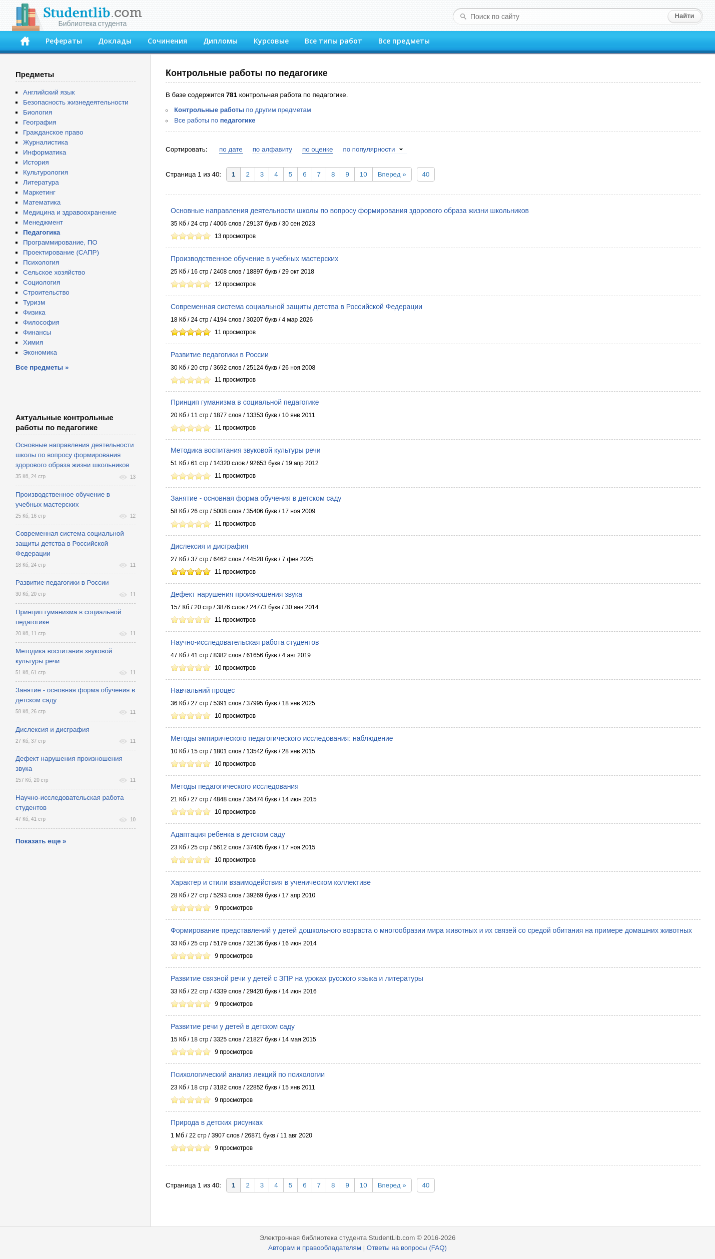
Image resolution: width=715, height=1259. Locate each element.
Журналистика (45, 142)
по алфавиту (272, 149)
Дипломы (220, 41)
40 (426, 174)
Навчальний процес (203, 690)
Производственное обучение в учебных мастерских (254, 259)
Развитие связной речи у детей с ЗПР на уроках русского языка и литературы (297, 978)
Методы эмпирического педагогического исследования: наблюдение (282, 738)
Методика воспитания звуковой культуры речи (246, 450)
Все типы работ (333, 41)
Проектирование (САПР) (61, 252)
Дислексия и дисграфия (209, 546)
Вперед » (392, 174)
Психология (41, 262)
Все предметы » (42, 367)
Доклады (115, 41)
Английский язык (49, 92)
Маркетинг (39, 192)
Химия (33, 342)
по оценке (317, 149)
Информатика (44, 152)
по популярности (369, 149)
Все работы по (215, 120)
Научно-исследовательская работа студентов (245, 642)
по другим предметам (242, 110)
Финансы (37, 332)
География (39, 122)
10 (363, 174)
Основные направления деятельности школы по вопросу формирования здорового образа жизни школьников (350, 211)
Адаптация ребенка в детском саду (228, 834)
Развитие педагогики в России (220, 355)
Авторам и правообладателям (314, 1247)
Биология (37, 112)
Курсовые (271, 41)
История (36, 162)
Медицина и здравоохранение (70, 212)
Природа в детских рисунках (217, 1122)
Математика (42, 202)
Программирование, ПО (60, 242)
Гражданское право (53, 132)
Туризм (34, 302)
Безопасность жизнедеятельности (76, 102)
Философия (41, 322)
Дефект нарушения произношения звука (236, 594)
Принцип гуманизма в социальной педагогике (245, 402)
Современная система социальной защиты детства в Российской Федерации (296, 307)
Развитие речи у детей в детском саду (233, 1026)
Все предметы (404, 41)
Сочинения (167, 41)
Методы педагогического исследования (235, 786)
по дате (231, 149)
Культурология (45, 172)
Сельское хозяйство (54, 272)
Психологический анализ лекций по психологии (248, 1074)
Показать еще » (41, 841)
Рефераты (64, 41)
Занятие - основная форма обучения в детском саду (256, 498)
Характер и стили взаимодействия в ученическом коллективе (271, 882)
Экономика (40, 352)
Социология (41, 282)
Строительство (46, 292)
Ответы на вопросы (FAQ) (407, 1247)
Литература (41, 182)
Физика (34, 312)
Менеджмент (43, 222)
